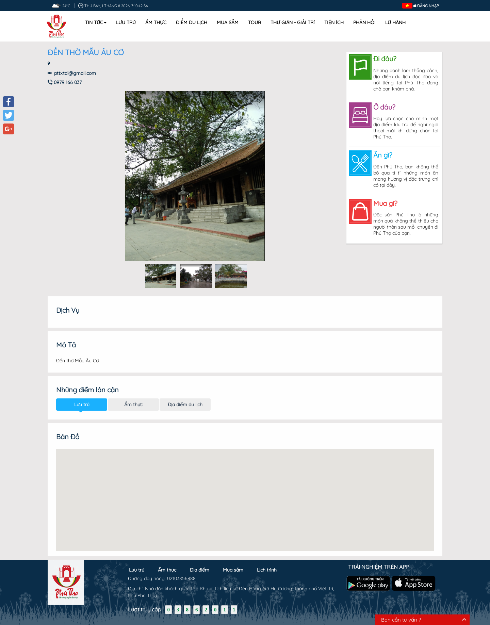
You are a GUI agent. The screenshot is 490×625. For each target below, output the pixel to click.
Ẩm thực (155, 22)
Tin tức (96, 22)
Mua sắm (228, 22)
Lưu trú (126, 22)
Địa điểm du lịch (185, 398)
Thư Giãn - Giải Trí (293, 22)
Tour (254, 22)
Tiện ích (334, 22)
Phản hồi (364, 22)
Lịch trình (267, 567)
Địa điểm (199, 567)
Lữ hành (395, 22)
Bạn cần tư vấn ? (401, 619)
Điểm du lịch (191, 22)
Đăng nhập (428, 5)
